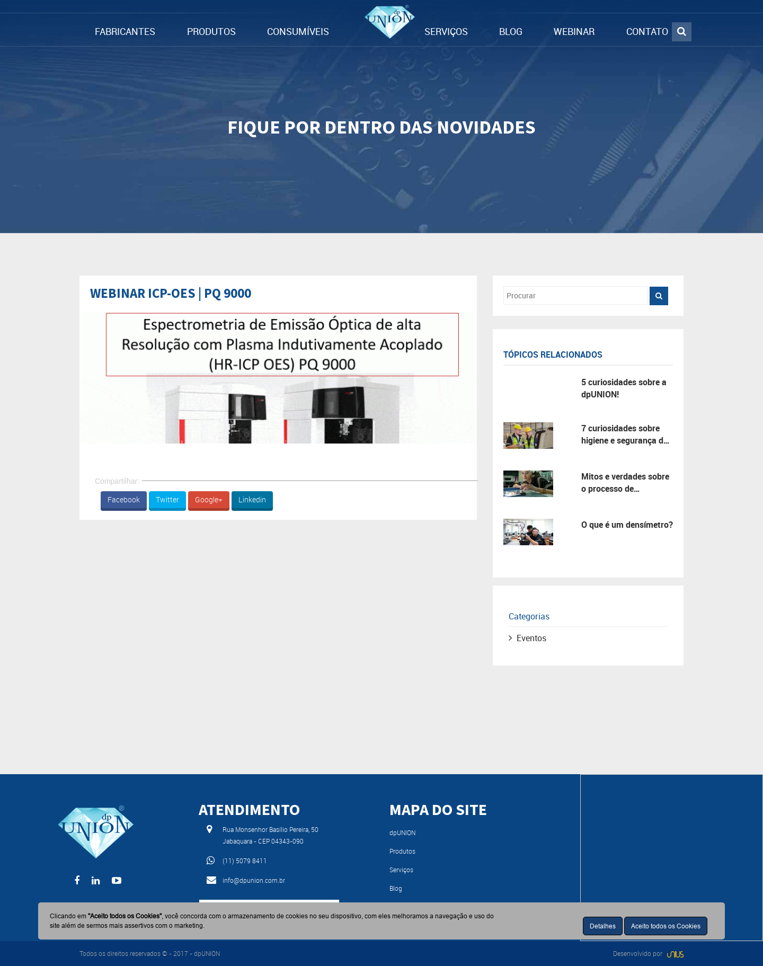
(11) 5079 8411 (245, 860)
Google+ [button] (209, 499)
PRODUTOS (211, 31)
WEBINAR (574, 31)
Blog (395, 888)
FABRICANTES (125, 31)
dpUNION (402, 832)
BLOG (510, 31)
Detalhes (603, 926)
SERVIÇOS (446, 31)
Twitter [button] (167, 499)
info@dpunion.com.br (254, 880)
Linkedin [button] (252, 499)
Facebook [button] (124, 499)
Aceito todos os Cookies (665, 926)
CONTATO (647, 31)
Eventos (531, 638)
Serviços (401, 869)
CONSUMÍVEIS (298, 31)
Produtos (402, 851)
